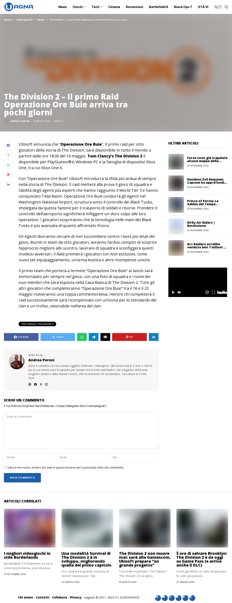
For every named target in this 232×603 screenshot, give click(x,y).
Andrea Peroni (20, 121)
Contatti (42, 597)
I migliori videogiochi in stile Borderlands (27, 555)
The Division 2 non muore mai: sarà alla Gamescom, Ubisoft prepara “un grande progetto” (145, 559)
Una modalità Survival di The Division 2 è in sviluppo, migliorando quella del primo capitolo (86, 559)
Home (8, 19)
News (41, 19)
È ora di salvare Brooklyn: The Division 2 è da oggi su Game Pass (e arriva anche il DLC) (201, 559)
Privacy (75, 597)
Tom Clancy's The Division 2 (37, 323)
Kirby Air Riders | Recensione (201, 224)
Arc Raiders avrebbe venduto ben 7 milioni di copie (207, 247)
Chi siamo (25, 597)
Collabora (59, 597)
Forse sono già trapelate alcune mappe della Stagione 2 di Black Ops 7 (207, 161)
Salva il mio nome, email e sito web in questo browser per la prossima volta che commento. (65, 467)
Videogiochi (24, 19)
